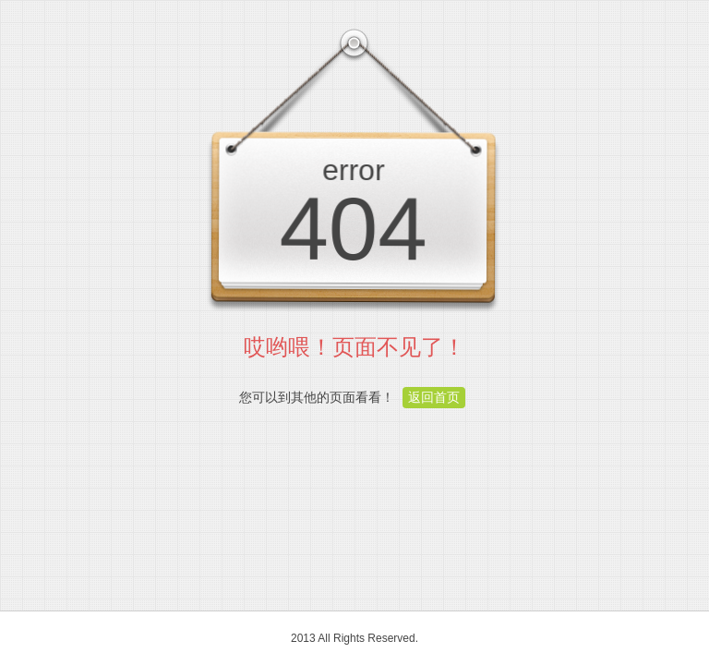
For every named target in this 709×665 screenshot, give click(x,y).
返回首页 (434, 397)
